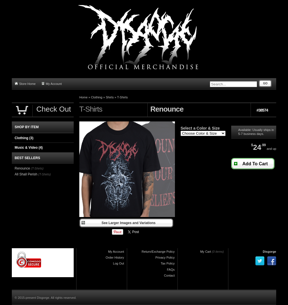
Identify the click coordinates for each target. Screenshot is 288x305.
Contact (169, 275)
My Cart (205, 251)
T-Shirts (122, 97)
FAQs (171, 269)
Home (83, 97)
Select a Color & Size (200, 128)
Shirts (110, 97)
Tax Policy (168, 263)
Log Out (118, 263)
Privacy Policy (165, 257)
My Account (51, 83)
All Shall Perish (26, 174)
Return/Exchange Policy (158, 251)
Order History (115, 257)
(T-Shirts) (37, 168)
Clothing (96, 97)
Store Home (25, 83)
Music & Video (29, 148)
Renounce (22, 168)
